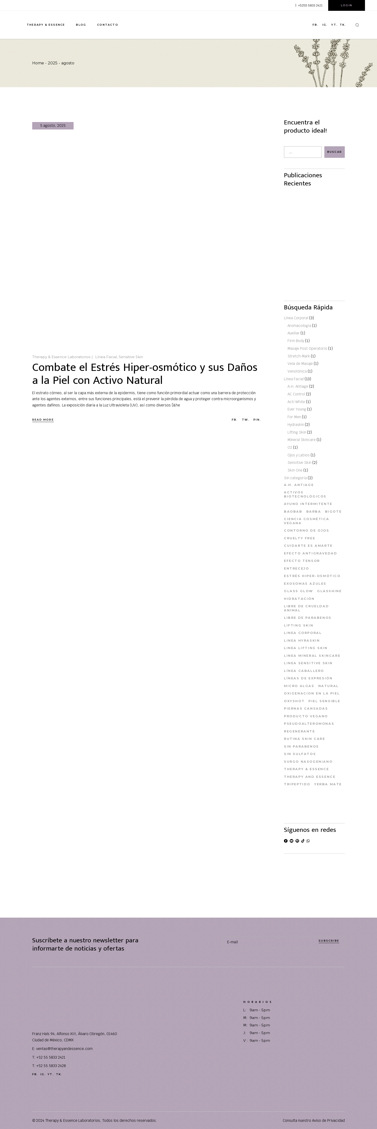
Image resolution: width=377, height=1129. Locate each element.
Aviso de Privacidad (328, 1120)
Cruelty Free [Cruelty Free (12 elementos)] (299, 538)
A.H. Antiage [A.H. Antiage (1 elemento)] (299, 485)
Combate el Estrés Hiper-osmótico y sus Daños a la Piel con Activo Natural (145, 374)
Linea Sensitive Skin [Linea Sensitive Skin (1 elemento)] (308, 663)
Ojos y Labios (299, 455)
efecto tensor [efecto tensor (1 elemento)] (302, 561)
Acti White (296, 401)
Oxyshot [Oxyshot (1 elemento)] (294, 701)
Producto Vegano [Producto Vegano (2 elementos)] (306, 716)
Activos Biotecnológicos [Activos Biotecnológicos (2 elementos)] (305, 494)
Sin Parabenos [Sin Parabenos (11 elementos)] (301, 746)
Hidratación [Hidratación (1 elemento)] (299, 599)
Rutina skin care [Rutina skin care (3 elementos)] (304, 739)
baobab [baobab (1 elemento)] (293, 511)
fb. (316, 24)
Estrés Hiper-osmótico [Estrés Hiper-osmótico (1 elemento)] (312, 576)
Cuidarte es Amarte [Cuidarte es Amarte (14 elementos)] (308, 546)
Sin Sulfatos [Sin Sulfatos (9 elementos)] (300, 754)
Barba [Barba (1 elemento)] (313, 511)
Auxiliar (294, 333)
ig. (325, 24)
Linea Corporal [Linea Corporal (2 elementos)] (303, 633)
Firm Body (296, 341)
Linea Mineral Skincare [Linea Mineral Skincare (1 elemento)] (312, 655)
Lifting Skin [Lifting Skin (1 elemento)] (298, 625)
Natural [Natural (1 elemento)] (328, 686)
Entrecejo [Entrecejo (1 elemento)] (296, 568)
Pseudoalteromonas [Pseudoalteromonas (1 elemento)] (309, 724)
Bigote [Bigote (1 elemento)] (333, 511)
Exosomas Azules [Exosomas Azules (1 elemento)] (305, 583)
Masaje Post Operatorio (307, 348)
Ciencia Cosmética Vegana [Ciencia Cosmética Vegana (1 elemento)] (306, 521)
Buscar (334, 151)
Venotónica (297, 371)
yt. (334, 24)
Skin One (295, 470)
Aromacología (299, 325)
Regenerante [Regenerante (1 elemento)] (299, 731)
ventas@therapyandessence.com (64, 1048)
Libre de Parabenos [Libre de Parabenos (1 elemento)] (308, 618)
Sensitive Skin (131, 357)
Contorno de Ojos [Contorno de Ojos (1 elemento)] (306, 531)
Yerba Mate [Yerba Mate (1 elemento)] (328, 784)
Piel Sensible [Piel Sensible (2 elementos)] (324, 701)
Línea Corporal (296, 318)
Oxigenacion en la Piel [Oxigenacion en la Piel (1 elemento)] (312, 693)
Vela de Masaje (300, 364)
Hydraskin (296, 424)
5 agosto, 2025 (53, 125)
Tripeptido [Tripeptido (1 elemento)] (297, 784)
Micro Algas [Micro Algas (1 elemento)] (299, 686)
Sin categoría (295, 478)
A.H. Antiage (298, 386)
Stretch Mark (299, 356)
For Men (294, 417)
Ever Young (297, 409)
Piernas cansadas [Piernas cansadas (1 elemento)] (306, 709)
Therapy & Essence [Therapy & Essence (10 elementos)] (306, 769)
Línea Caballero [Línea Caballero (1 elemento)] (304, 671)
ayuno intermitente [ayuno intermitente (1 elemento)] (308, 504)
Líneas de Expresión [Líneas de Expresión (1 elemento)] (308, 678)
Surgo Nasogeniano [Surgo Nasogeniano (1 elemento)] (308, 761)
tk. (343, 24)
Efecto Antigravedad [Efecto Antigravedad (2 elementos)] (310, 553)
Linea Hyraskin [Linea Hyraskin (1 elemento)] (302, 640)
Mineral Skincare (302, 440)
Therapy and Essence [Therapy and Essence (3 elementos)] (309, 777)
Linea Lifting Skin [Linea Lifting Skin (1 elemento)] (306, 648)
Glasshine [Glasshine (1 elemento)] (329, 591)
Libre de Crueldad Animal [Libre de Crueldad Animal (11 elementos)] (306, 608)
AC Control (296, 394)
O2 (290, 447)
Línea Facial (106, 357)
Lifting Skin (297, 432)
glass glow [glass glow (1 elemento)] (298, 591)
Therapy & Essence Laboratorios (61, 357)
